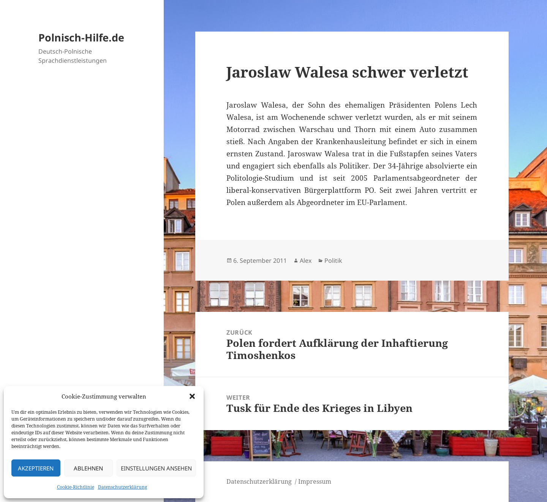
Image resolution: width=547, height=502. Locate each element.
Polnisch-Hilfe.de (81, 37)
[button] (192, 396)
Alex (305, 260)
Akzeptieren (36, 468)
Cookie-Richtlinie (75, 487)
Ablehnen (88, 468)
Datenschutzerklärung (122, 487)
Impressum (314, 481)
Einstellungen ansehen (156, 468)
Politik (333, 260)
